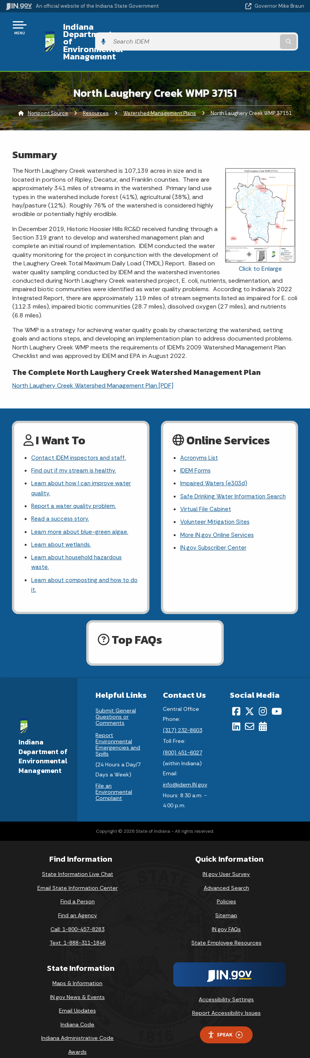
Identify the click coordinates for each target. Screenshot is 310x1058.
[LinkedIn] (236, 712)
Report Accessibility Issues (226, 999)
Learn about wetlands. (62, 528)
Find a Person (77, 888)
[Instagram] (263, 698)
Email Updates (77, 997)
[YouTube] (276, 698)
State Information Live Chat (77, 860)
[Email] (249, 712)
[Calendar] (263, 712)
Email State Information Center (77, 874)
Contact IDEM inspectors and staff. (81, 436)
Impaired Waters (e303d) (215, 463)
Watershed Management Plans (159, 91)
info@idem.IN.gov (185, 771)
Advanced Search (226, 874)
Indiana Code (77, 1010)
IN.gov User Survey (226, 860)
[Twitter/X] (249, 698)
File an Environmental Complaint (114, 778)
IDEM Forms (196, 450)
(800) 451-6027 (182, 739)
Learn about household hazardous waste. (79, 547)
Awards (77, 1038)
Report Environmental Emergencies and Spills (118, 731)
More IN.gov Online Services (218, 528)
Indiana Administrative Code (77, 1024)
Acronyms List (200, 436)
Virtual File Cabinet (206, 501)
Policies (226, 888)
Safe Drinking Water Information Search (224, 482)
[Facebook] (236, 698)
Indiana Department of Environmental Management (132, 30)
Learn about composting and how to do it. (83, 571)
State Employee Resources (226, 929)
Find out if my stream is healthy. (75, 450)
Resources (96, 91)
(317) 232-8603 (182, 717)
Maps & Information (77, 969)
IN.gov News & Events (77, 983)
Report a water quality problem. (75, 487)
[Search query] (260, 30)
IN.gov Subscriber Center (214, 542)
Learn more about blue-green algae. (81, 514)
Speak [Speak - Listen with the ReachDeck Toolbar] (225, 1021)
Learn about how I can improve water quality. (83, 468)
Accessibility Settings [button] (226, 985)
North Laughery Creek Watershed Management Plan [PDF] (92, 363)
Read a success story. (61, 501)
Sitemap (226, 901)
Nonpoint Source (48, 91)
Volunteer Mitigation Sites (216, 514)
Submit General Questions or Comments (116, 703)
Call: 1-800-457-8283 (77, 915)
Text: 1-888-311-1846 (78, 929)
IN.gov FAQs (226, 915)
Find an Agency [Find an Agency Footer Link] (77, 901)
